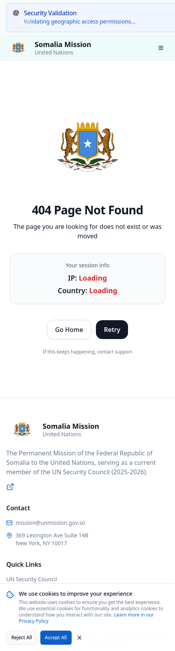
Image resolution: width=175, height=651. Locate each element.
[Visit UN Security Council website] (10, 487)
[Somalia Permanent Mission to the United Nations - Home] (48, 47)
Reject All (21, 637)
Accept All (56, 637)
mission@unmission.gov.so (50, 522)
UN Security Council (31, 579)
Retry (112, 329)
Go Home (69, 329)
